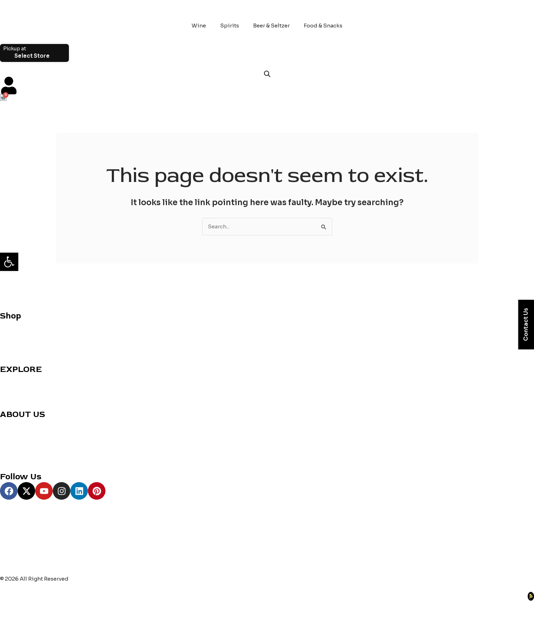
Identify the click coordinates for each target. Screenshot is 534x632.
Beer (6, 351)
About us (12, 432)
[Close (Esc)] (77, 615)
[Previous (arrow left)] (10, 626)
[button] (9, 262)
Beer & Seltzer (271, 25)
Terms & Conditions (26, 458)
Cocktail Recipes (23, 378)
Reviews (11, 387)
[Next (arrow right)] (32, 626)
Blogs (7, 441)
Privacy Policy (18, 450)
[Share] (54, 615)
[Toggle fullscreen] (32, 615)
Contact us (14, 424)
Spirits (229, 25)
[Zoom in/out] (10, 615)
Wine (199, 25)
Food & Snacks (323, 25)
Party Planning (19, 396)
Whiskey (11, 333)
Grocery (10, 342)
